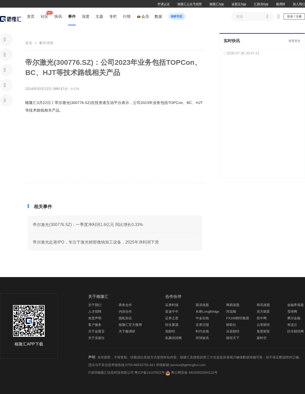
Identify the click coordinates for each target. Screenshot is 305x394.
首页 (28, 43)
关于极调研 (127, 331)
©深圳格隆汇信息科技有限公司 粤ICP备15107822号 (126, 372)
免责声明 (94, 318)
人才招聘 (94, 311)
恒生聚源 (171, 325)
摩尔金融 (293, 318)
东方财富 (263, 311)
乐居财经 (232, 331)
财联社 (231, 325)
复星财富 (263, 331)
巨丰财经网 (295, 331)
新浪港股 (202, 305)
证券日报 (202, 325)
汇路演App (261, 4)
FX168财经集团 (237, 318)
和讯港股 (263, 305)
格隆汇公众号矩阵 (189, 4)
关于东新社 (96, 338)
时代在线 (202, 331)
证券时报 (171, 305)
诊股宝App (239, 4)
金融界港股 (295, 305)
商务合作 (125, 305)
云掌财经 (263, 325)
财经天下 (232, 338)
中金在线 (202, 318)
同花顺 (231, 311)
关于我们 (94, 305)
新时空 (262, 338)
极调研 (280, 4)
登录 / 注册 (294, 16)
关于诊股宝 (96, 331)
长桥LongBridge (207, 311)
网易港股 (232, 305)
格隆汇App (216, 4)
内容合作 (125, 311)
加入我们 (299, 4)
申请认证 (164, 4)
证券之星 (171, 318)
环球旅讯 (202, 338)
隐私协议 (125, 318)
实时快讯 (232, 41)
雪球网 (292, 311)
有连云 (292, 325)
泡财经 (170, 331)
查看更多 (294, 40)
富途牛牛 (171, 311)
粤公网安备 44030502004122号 (194, 372)
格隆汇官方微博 (130, 325)
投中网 (262, 318)
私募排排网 (173, 338)
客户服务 (94, 325)
